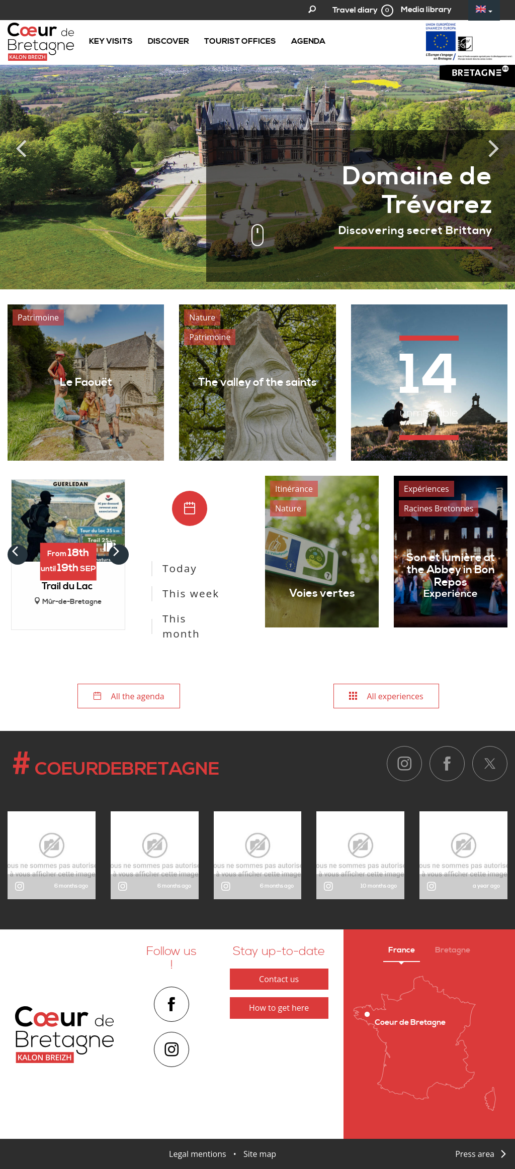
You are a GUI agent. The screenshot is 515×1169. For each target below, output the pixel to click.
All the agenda (128, 696)
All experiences (386, 696)
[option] (257, 144)
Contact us (279, 979)
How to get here (279, 1007)
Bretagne (452, 950)
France (401, 950)
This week (190, 593)
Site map (259, 1153)
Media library (426, 10)
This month (181, 626)
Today (179, 568)
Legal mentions (197, 1153)
